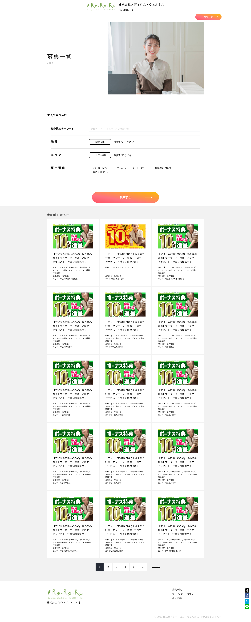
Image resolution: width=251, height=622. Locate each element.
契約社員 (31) (98, 172)
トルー (218, 616)
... (143, 566)
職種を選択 (100, 142)
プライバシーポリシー (184, 594)
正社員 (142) (98, 168)
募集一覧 (211, 17)
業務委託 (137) (161, 168)
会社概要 (177, 598)
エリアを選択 (100, 155)
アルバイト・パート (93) (128, 168)
